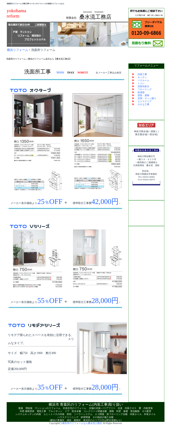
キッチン (142, 77)
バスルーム (143, 80)
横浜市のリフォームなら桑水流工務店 (82, 423)
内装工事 (142, 74)
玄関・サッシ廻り (147, 98)
